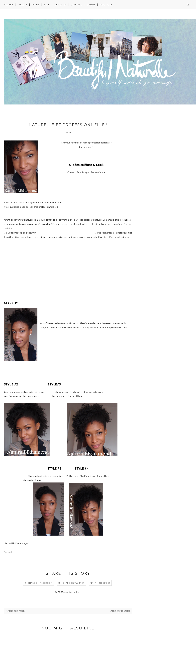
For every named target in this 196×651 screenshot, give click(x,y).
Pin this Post (102, 583)
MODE (35, 4)
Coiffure (77, 591)
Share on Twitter (73, 583)
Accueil (9, 4)
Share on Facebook (40, 583)
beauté (68, 591)
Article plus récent (15, 610)
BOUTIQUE (106, 4)
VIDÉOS (91, 4)
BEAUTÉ (23, 4)
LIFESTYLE (61, 4)
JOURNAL (77, 4)
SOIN (47, 4)
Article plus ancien (120, 610)
